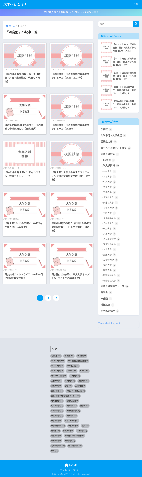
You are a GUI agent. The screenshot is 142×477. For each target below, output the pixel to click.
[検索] (136, 24)
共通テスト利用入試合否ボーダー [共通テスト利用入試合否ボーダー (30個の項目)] (65, 396)
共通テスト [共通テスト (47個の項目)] (57, 391)
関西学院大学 (111, 275)
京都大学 (109, 192)
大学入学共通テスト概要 (116, 148)
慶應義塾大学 (111, 218)
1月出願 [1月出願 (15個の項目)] (55, 356)
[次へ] (56, 298)
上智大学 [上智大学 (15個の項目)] (56, 381)
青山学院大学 (111, 280)
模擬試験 (108, 305)
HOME (71, 465)
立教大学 (109, 265)
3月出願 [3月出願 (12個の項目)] (81, 356)
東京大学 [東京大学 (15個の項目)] (56, 421)
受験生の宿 (109, 142)
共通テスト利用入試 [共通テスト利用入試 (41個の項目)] (76, 391)
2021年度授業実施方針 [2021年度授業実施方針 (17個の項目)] (78, 361)
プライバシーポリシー (70, 470)
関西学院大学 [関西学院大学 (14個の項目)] (58, 446)
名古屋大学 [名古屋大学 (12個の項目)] (57, 406)
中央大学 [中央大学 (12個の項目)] (70, 381)
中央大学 (109, 182)
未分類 (106, 298)
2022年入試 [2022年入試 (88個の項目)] (57, 366)
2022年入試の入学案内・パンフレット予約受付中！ (71, 12)
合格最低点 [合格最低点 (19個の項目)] (72, 401)
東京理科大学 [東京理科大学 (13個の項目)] (58, 426)
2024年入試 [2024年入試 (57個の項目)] (57, 371)
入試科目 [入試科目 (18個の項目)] (80, 386)
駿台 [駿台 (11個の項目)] (54, 451)
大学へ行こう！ (15, 4)
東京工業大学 (111, 239)
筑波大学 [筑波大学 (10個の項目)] (56, 436)
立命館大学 (110, 260)
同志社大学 (110, 202)
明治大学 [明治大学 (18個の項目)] (72, 416)
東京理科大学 (111, 244)
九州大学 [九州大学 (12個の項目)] (83, 381)
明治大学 (109, 229)
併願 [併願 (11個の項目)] (68, 386)
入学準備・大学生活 (113, 135)
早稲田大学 (110, 223)
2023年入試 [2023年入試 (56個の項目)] (73, 366)
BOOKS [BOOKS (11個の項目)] (71, 371)
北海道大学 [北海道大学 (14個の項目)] (57, 401)
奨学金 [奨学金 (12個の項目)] (84, 406)
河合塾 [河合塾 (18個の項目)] (55, 431)
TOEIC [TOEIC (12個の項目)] (84, 371)
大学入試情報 (110, 165)
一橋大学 (109, 171)
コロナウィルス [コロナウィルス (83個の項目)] (58, 376)
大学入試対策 (110, 154)
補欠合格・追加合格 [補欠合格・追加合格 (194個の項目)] (74, 436)
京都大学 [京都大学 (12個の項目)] (56, 386)
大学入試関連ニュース (115, 286)
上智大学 (109, 176)
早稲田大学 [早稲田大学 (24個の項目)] (57, 416)
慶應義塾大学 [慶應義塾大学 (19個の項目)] (73, 411)
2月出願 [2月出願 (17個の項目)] (68, 356)
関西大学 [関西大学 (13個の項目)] (70, 441)
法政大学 (109, 254)
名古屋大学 (110, 208)
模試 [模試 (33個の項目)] (85, 426)
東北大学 (109, 249)
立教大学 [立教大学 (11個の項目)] (82, 431)
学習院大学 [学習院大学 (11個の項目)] (57, 411)
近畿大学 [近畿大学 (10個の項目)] (56, 441)
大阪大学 (109, 213)
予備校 (106, 129)
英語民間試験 (110, 311)
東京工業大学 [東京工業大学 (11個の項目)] (71, 421)
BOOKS (109, 160)
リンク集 (134, 4)
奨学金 (106, 292)
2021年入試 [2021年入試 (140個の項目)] (57, 361)
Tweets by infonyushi (109, 323)
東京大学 (109, 234)
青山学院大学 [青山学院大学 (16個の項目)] (75, 446)
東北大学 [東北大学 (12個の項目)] (73, 426)
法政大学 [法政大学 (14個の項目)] (68, 431)
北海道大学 (110, 197)
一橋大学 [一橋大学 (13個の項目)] (75, 376)
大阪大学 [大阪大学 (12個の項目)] (72, 406)
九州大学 (109, 187)
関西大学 (109, 270)
